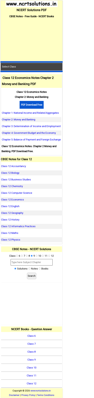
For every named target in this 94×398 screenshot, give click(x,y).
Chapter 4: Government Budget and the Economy (29, 132)
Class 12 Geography (12, 212)
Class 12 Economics (12, 199)
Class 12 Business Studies (16, 179)
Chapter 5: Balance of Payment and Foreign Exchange (31, 139)
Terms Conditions (45, 395)
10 (39, 255)
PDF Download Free (31, 104)
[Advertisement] (31, 39)
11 (46, 255)
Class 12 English (10, 206)
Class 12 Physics (10, 239)
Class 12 (31, 383)
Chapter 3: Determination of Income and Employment (31, 126)
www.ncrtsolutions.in (40, 390)
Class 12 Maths (9, 233)
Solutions (22, 268)
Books (44, 268)
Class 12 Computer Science (16, 192)
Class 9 (31, 359)
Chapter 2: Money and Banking (18, 119)
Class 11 (31, 375)
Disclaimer (14, 395)
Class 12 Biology (10, 172)
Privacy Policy (28, 395)
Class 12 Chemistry (12, 186)
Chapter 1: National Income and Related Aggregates (30, 112)
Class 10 (31, 367)
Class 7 (31, 343)
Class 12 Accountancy (13, 166)
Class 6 (31, 335)
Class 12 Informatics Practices (18, 226)
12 (52, 255)
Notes (34, 268)
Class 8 (31, 351)
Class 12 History (10, 219)
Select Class (9, 66)
